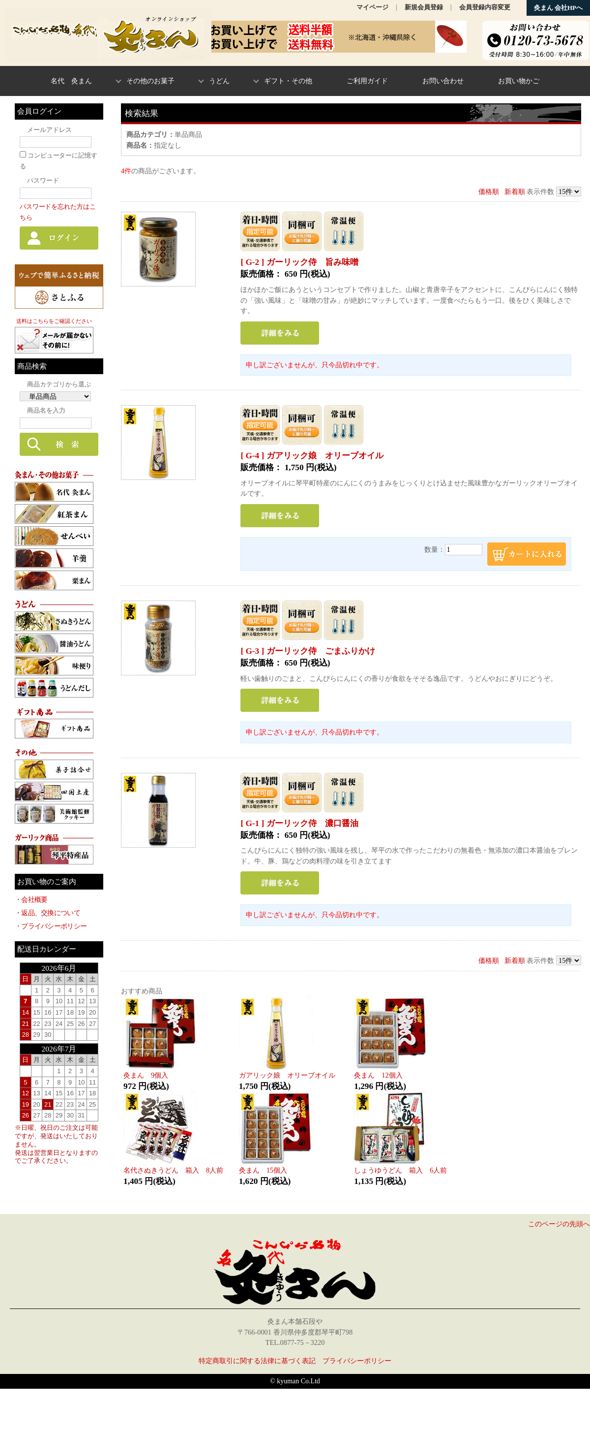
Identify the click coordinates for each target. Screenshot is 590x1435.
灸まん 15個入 (263, 1170)
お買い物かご (518, 81)
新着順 (514, 191)
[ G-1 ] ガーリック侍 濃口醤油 (299, 823)
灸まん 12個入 (378, 1075)
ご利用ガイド (367, 81)
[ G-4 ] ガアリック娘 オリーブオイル (311, 455)
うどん (219, 81)
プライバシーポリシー (357, 1361)
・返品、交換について (47, 913)
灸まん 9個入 (145, 1075)
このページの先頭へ (559, 1224)
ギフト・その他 (288, 81)
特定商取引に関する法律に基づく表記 (257, 1361)
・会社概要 (31, 899)
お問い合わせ (443, 81)
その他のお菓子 (150, 81)
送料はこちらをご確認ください (54, 321)
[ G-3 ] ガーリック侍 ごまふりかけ (307, 651)
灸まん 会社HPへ (558, 7)
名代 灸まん (71, 81)
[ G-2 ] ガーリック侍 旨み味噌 (299, 262)
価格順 (488, 191)
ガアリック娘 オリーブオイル (287, 1075)
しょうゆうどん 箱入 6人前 (400, 1170)
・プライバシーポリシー (51, 926)
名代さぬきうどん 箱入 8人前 (173, 1170)
